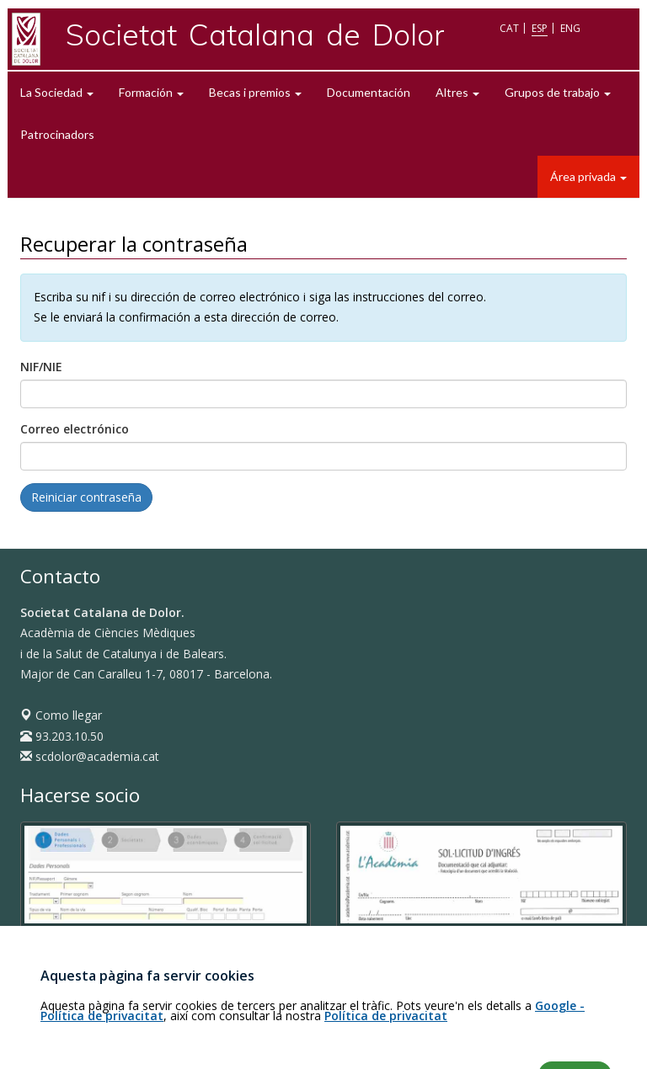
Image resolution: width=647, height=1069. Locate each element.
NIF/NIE (41, 367)
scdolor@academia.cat (89, 756)
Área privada (588, 176)
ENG (570, 28)
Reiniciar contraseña (86, 497)
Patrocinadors (57, 134)
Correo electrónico (74, 429)
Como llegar (61, 715)
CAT (509, 28)
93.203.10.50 (62, 736)
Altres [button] (457, 92)
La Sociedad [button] (57, 92)
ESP (540, 28)
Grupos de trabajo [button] (558, 92)
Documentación (368, 92)
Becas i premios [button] (255, 92)
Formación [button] (151, 92)
